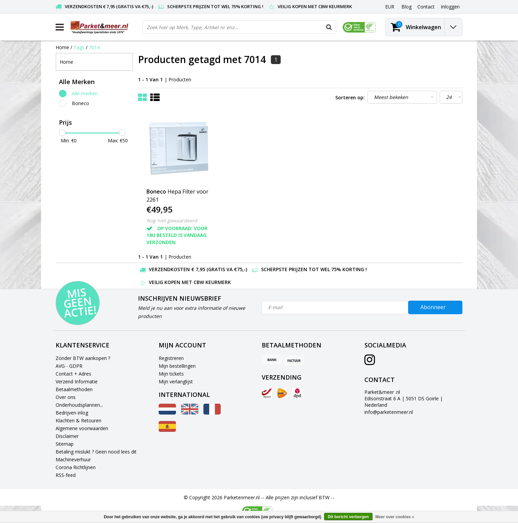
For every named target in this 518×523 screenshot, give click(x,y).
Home (62, 47)
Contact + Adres (73, 373)
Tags (79, 47)
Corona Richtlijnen (76, 467)
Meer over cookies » (394, 517)
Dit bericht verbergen (348, 517)
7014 (94, 47)
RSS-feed (66, 475)
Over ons (66, 397)
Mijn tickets (171, 373)
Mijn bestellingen (177, 366)
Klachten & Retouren (78, 420)
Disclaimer (67, 436)
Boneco (80, 103)
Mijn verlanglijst (176, 381)
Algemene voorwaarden (82, 428)
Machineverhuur (73, 459)
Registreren (171, 358)
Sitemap (65, 444)
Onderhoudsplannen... (79, 405)
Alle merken (85, 93)
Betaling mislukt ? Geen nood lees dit (96, 451)
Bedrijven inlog (72, 412)
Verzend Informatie (77, 381)
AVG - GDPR (69, 366)
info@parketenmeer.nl (388, 412)
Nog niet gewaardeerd (171, 220)
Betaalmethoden (74, 389)
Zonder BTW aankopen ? (83, 358)
